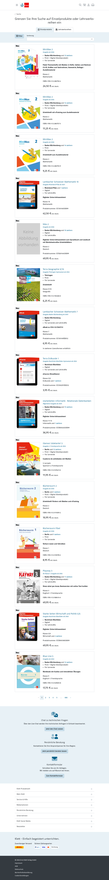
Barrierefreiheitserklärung (23, 872)
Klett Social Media (23, 821)
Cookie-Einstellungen (22, 876)
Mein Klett (21, 794)
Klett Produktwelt (23, 789)
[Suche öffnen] (80, 5)
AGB (16, 866)
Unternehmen (22, 816)
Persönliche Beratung (25, 810)
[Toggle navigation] (17, 5)
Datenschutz (19, 869)
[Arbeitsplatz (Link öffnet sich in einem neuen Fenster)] (92, 5)
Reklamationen (22, 805)
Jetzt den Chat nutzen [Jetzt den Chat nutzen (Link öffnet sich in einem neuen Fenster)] (54, 729)
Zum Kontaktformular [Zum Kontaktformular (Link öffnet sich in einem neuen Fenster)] (54, 776)
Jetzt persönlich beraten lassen (54, 751)
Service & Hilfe (22, 800)
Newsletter (21, 826)
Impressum (18, 863)
